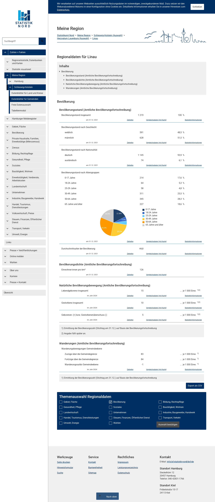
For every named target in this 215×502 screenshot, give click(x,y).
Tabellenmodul (19, 110)
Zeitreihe (130, 120)
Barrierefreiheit (95, 467)
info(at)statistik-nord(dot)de (180, 461)
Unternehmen (18, 192)
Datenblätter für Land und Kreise (27, 93)
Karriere (13, 276)
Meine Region (18, 75)
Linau (95, 38)
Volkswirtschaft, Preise (23, 213)
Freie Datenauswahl (21, 104)
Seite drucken (63, 462)
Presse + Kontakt (18, 282)
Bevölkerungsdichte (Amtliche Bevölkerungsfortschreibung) (94, 80)
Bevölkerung (18, 132)
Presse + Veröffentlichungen (23, 250)
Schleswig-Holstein (23, 87)
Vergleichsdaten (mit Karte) (156, 120)
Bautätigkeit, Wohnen (22, 171)
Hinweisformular (65, 467)
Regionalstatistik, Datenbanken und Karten (27, 62)
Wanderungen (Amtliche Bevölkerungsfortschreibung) (92, 88)
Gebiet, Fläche (19, 126)
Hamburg (18, 81)
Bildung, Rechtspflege (22, 153)
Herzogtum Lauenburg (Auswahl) (73, 38)
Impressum (123, 462)
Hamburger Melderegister (24, 118)
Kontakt (92, 462)
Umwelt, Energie (19, 234)
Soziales (16, 165)
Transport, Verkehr (21, 228)
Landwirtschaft (19, 186)
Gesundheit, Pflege (21, 159)
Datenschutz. (63, 10)
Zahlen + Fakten (18, 52)
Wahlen (13, 262)
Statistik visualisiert (21, 69)
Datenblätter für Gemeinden (25, 99)
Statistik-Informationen (193, 120)
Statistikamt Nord (65, 35)
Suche (60, 472)
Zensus (15, 147)
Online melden (17, 256)
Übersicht (8, 292)
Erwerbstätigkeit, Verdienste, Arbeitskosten (25, 179)
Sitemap (92, 472)
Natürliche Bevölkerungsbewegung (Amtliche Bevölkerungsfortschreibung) (102, 84)
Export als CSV (195, 385)
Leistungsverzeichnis (128, 467)
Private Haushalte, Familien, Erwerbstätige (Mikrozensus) (26, 140)
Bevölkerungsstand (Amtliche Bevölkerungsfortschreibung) (94, 75)
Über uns (14, 270)
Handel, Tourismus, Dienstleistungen (21, 206)
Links (8, 242)
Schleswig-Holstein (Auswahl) (108, 35)
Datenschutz (124, 472)
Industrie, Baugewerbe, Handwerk (28, 198)
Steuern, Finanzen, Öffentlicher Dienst (27, 221)
